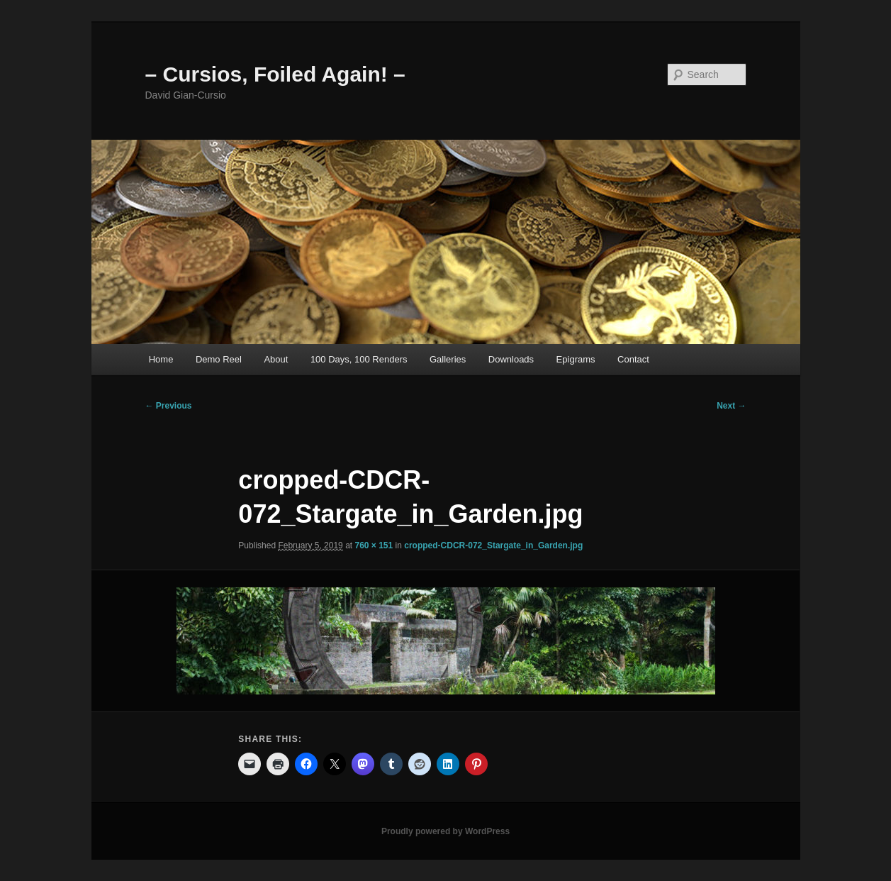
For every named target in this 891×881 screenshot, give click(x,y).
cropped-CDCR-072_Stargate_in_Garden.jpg (493, 545)
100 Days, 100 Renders (359, 359)
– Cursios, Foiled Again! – (275, 74)
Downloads (511, 359)
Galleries (448, 359)
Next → (731, 406)
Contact (633, 359)
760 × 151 (373, 545)
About (276, 359)
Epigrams (575, 359)
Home (161, 359)
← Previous (168, 406)
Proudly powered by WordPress (445, 831)
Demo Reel (219, 359)
